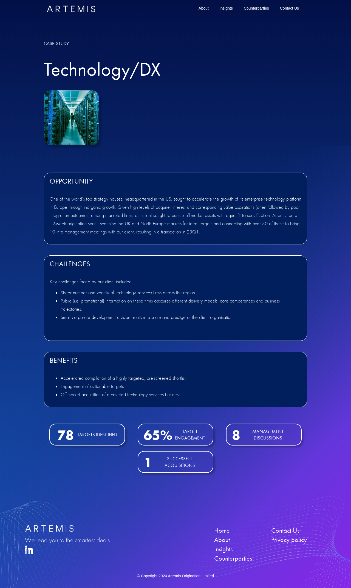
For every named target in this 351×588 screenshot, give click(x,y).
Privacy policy (289, 540)
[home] (71, 8)
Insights (226, 8)
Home (222, 530)
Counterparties (256, 8)
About (204, 8)
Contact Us (289, 8)
